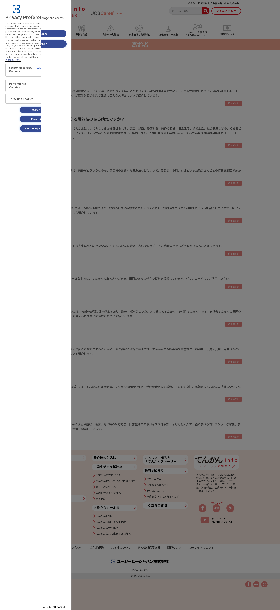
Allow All (37, 109)
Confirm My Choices (37, 128)
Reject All (37, 118)
